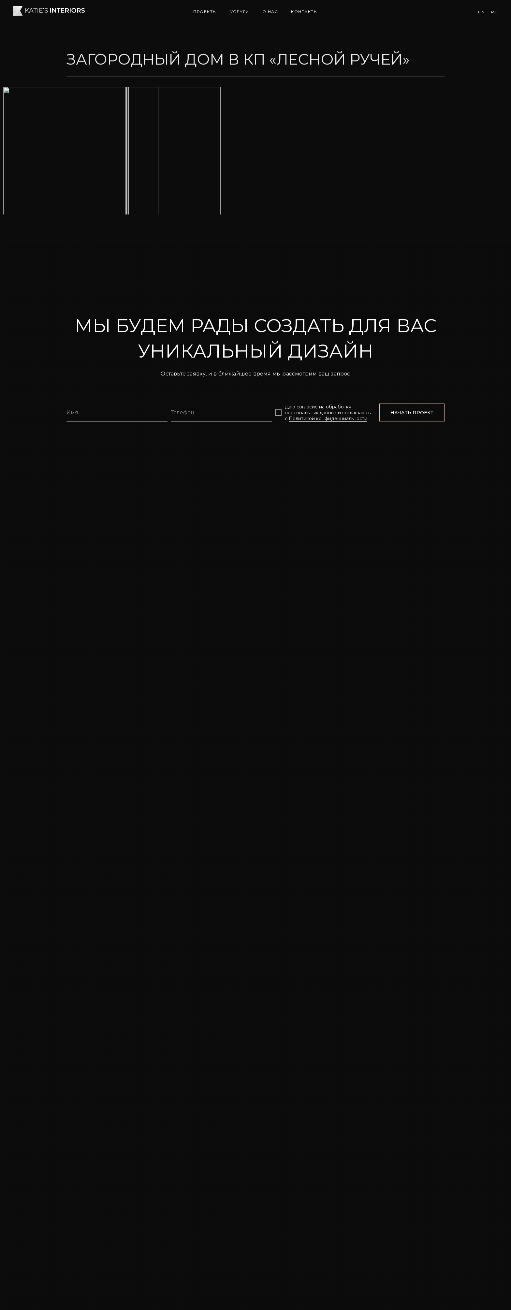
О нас (270, 11)
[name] (117, 1108)
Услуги (239, 11)
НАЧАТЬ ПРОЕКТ (411, 1108)
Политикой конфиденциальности (328, 1114)
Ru (494, 11)
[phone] (221, 1108)
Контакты (304, 11)
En (481, 11)
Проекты (205, 11)
